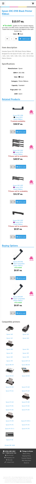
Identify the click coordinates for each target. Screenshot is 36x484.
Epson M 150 (9, 382)
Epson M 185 (26, 409)
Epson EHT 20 (26, 360)
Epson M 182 (26, 405)
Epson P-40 (9, 435)
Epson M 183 (9, 409)
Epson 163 (9, 337)
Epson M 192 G (9, 427)
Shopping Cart (9, 457)
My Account (9, 455)
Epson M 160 (26, 386)
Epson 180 (9, 344)
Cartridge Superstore (18, 477)
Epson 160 (9, 329)
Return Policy (26, 453)
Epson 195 (9, 360)
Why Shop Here (26, 460)
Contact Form (9, 462)
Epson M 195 (26, 427)
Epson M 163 (26, 390)
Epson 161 (26, 329)
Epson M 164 (9, 401)
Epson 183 (26, 352)
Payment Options (26, 458)
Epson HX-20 (9, 371)
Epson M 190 (9, 416)
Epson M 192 (26, 424)
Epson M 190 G (26, 420)
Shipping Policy (26, 456)
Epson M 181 (9, 405)
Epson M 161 (9, 390)
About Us (26, 463)
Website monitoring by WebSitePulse (24, 482)
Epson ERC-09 (9, 364)
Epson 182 (9, 352)
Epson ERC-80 (26, 364)
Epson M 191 (9, 424)
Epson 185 (9, 356)
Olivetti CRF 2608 (9, 444)
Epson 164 (26, 337)
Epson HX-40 (26, 371)
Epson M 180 (26, 397)
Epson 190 (26, 356)
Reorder (9, 460)
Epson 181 (26, 348)
